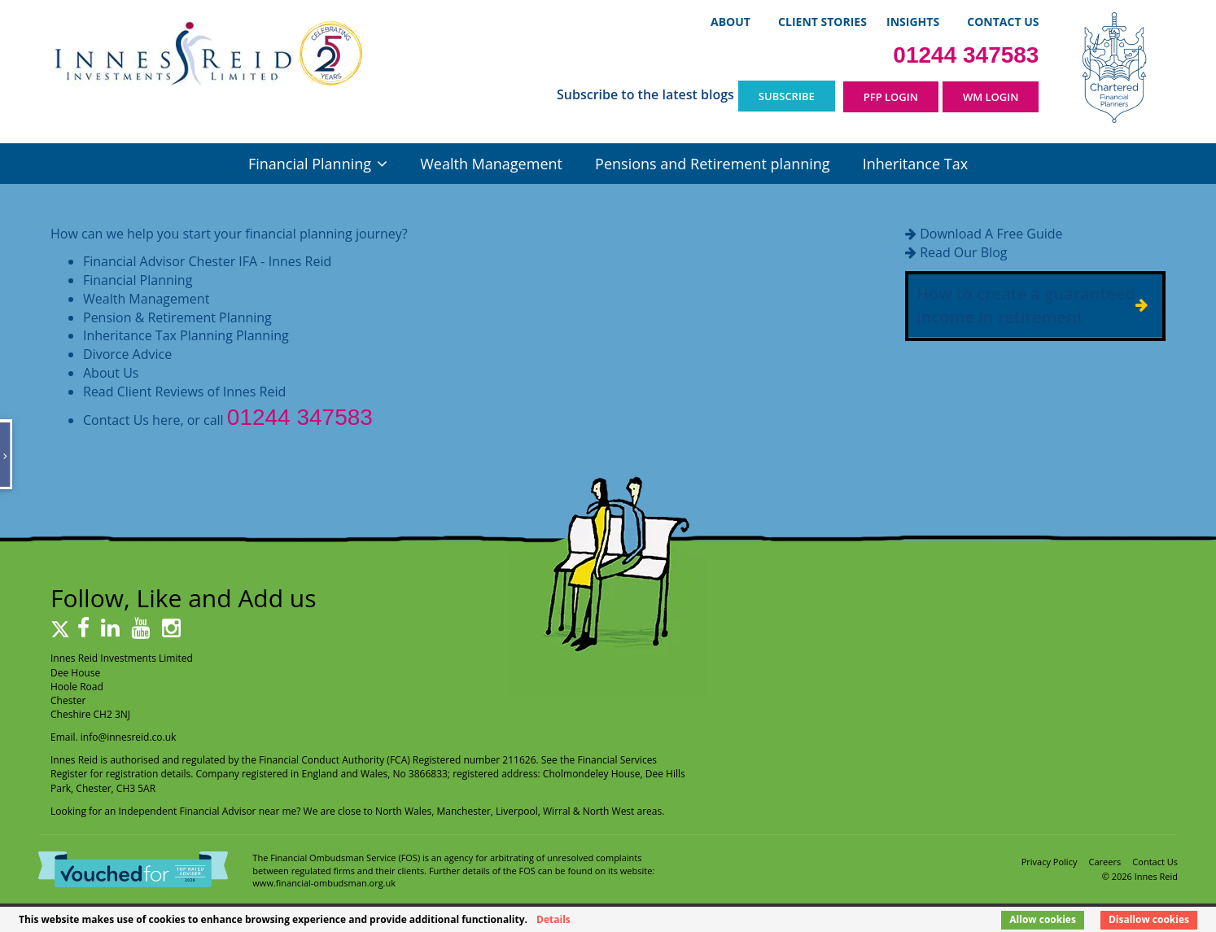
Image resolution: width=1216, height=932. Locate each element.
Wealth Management (491, 163)
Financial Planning (309, 163)
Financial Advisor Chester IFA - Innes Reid (207, 261)
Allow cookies (1042, 919)
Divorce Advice (127, 354)
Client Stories (822, 21)
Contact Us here (131, 420)
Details (553, 919)
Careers (1105, 861)
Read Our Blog (963, 252)
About (730, 21)
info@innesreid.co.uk (129, 737)
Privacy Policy (1049, 861)
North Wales (403, 811)
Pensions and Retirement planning (712, 163)
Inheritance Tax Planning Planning (186, 335)
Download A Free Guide (991, 234)
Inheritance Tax (915, 163)
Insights (912, 21)
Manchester (464, 811)
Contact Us (1003, 21)
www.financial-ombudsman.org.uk (324, 883)
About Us (111, 373)
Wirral (557, 811)
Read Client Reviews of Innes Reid (184, 391)
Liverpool (517, 811)
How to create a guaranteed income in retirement (1025, 305)
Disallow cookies (1149, 919)
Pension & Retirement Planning (177, 317)
